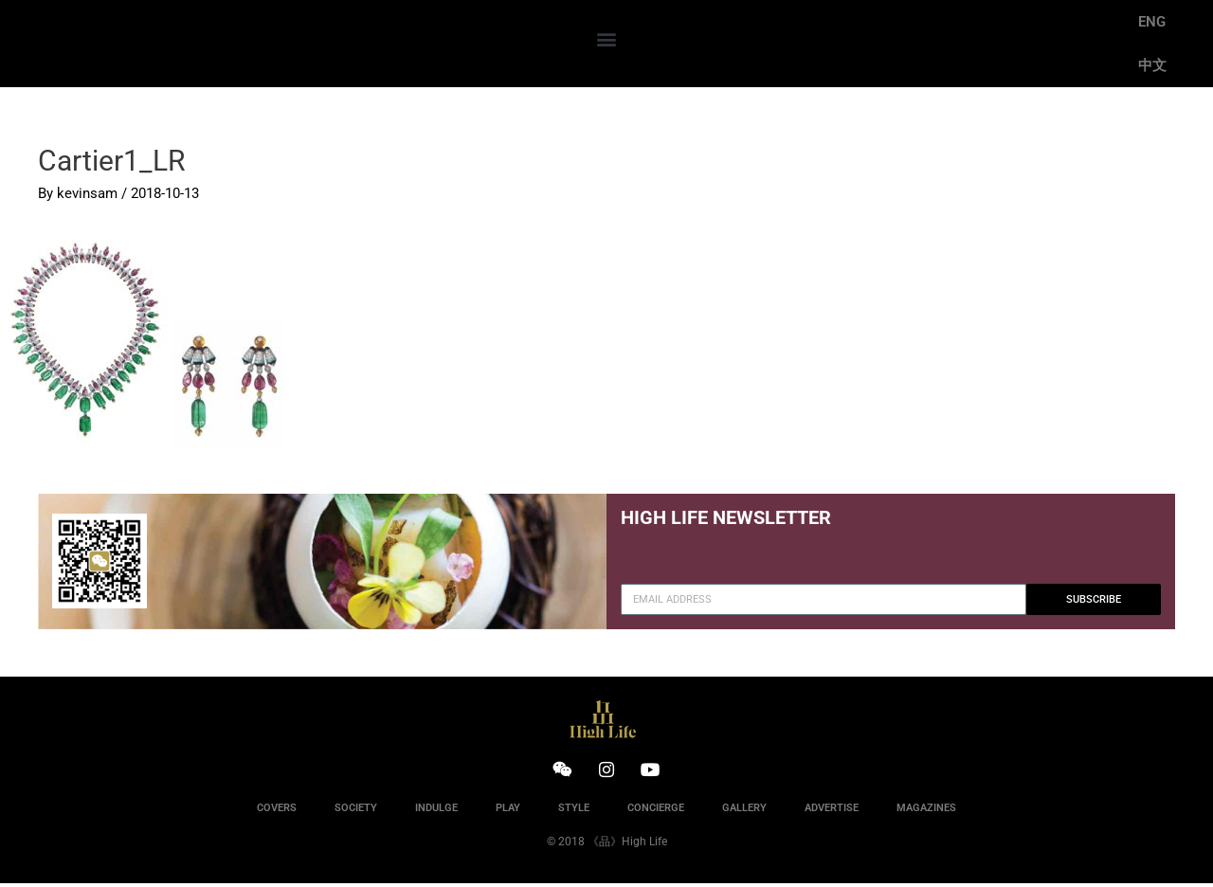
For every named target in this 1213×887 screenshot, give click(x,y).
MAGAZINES (926, 812)
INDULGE (436, 812)
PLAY (508, 812)
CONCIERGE (655, 812)
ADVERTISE (832, 812)
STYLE (573, 812)
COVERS (277, 812)
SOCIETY (356, 812)
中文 (1152, 65)
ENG (1152, 21)
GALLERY (744, 812)
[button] (606, 39)
